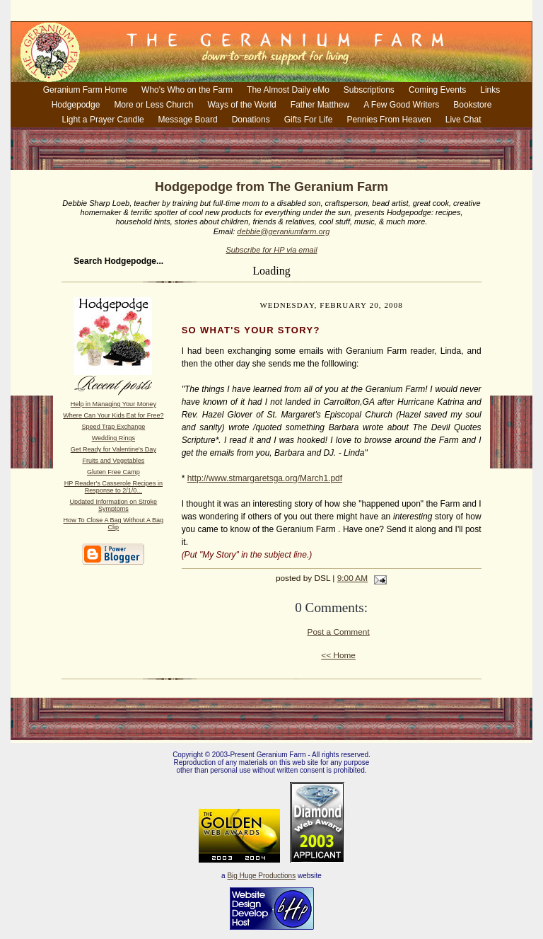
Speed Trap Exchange (113, 426)
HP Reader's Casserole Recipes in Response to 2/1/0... (113, 487)
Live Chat (463, 120)
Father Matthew (320, 105)
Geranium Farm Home (85, 90)
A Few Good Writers (401, 105)
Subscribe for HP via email (271, 250)
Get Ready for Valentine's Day (113, 449)
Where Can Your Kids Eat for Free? (113, 415)
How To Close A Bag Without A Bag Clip (114, 524)
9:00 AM (352, 578)
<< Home (338, 655)
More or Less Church (153, 105)
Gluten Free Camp (113, 472)
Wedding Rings (113, 438)
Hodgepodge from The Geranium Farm (271, 187)
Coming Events (437, 90)
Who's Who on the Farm (187, 90)
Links (490, 90)
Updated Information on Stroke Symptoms (114, 505)
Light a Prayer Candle (103, 120)
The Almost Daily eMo (288, 90)
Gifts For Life (308, 120)
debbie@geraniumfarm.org (283, 231)
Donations (251, 120)
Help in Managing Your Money (113, 404)
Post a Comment (339, 632)
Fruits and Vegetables (113, 460)
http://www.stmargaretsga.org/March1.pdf (264, 478)
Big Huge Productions (261, 876)
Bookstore (472, 105)
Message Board (188, 120)
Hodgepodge (76, 105)
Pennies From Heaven (388, 120)
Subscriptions (369, 90)
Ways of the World (241, 105)
